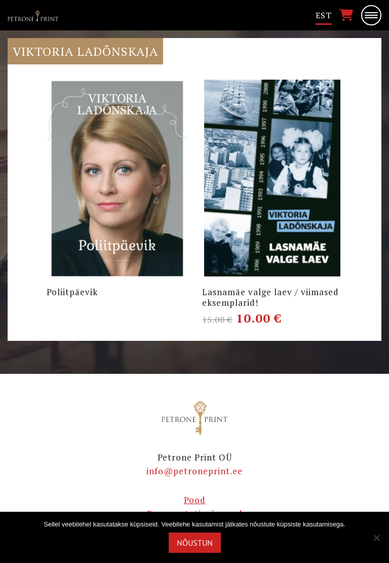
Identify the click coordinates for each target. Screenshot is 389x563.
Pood (195, 500)
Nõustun (195, 543)
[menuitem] (324, 15)
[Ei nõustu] (376, 538)
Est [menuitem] (324, 15)
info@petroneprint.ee (194, 471)
